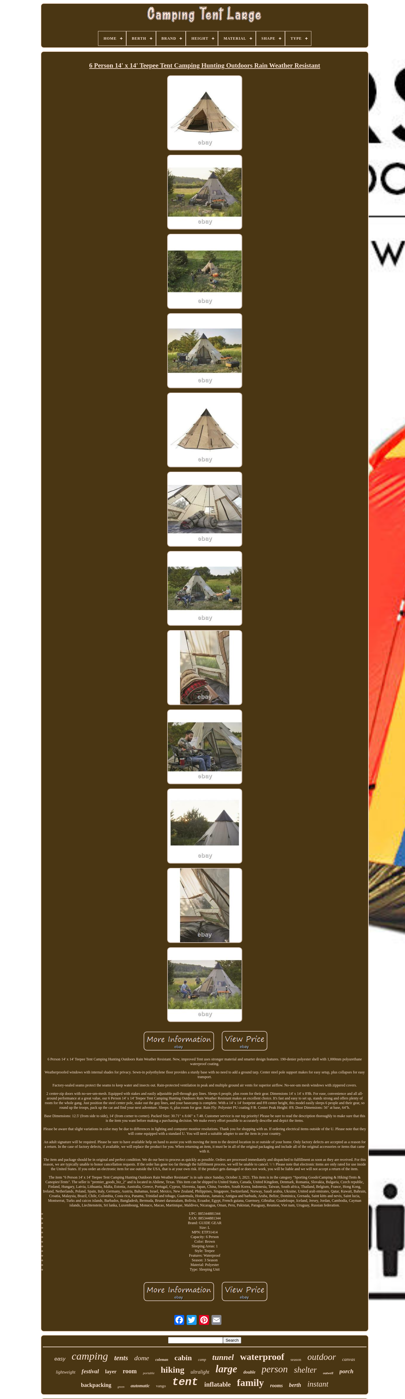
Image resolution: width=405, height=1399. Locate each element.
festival (90, 1371)
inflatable (217, 1384)
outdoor (321, 1357)
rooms (276, 1385)
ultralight (200, 1372)
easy (59, 1359)
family (250, 1382)
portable (148, 1373)
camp (202, 1359)
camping (90, 1356)
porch (347, 1371)
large (226, 1369)
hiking (172, 1370)
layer (111, 1372)
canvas (348, 1359)
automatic (140, 1385)
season (296, 1359)
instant (317, 1384)
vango (161, 1385)
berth (295, 1385)
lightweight (65, 1372)
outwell (328, 1373)
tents (121, 1358)
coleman (161, 1359)
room (130, 1371)
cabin (183, 1358)
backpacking (96, 1385)
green (121, 1386)
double (249, 1372)
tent (185, 1382)
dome (141, 1358)
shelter (305, 1370)
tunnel (223, 1357)
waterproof (262, 1357)
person (275, 1369)
